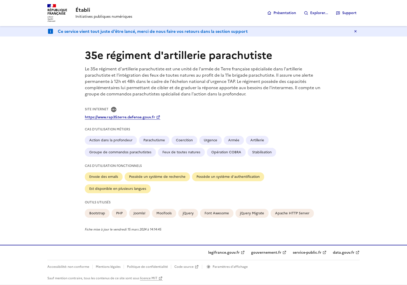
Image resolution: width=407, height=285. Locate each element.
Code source (184, 266)
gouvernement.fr (266, 252)
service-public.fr (307, 252)
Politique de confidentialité (147, 266)
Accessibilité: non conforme (68, 266)
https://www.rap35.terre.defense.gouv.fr (120, 117)
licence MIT (148, 278)
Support (349, 13)
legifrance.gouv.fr (224, 252)
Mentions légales (108, 266)
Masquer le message (355, 31)
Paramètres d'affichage (230, 266)
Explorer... (319, 13)
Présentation (285, 13)
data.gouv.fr (343, 252)
